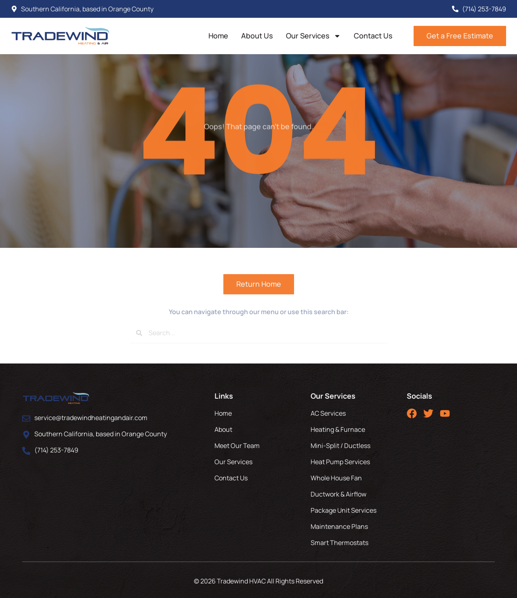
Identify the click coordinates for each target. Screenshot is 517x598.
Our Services (313, 36)
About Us (257, 35)
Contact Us (373, 35)
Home (218, 35)
